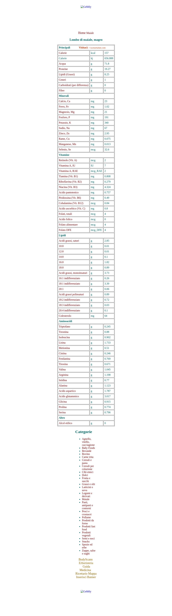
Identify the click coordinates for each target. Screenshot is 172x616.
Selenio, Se (65, 149)
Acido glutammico (69, 396)
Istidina (63, 380)
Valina (62, 369)
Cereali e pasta (87, 461)
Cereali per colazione (88, 467)
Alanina (63, 385)
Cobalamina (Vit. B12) (71, 203)
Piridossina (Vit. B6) (70, 197)
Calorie (63, 52)
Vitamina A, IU (67, 165)
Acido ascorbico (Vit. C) (72, 208)
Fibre (61, 90)
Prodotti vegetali (86, 534)
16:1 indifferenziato (69, 278)
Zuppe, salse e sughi (88, 552)
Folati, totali (65, 213)
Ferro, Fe (64, 106)
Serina (62, 412)
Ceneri (62, 79)
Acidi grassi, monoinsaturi (73, 272)
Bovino (86, 454)
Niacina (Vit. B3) (68, 187)
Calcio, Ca (64, 101)
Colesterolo (65, 315)
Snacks (86, 541)
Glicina (63, 401)
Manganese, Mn (67, 144)
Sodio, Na (64, 128)
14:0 (61, 256)
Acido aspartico (67, 390)
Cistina (62, 353)
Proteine (63, 69)
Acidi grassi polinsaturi (71, 294)
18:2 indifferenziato (69, 299)
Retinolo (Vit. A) (68, 160)
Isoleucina (64, 337)
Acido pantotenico (69, 192)
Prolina (63, 407)
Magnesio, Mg (66, 111)
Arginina (63, 374)
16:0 (61, 262)
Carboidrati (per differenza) (74, 85)
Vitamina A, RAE (68, 171)
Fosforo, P (64, 117)
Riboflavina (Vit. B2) (70, 181)
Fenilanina (64, 358)
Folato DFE (65, 230)
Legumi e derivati (87, 495)
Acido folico (65, 219)
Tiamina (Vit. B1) (68, 176)
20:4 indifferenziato (69, 310)
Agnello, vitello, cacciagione (88, 441)
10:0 (61, 246)
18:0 (61, 267)
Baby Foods (88, 447)
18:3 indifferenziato (69, 305)
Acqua (62, 63)
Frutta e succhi (86, 480)
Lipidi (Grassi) (67, 74)
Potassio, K (65, 122)
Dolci (85, 475)
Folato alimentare (68, 224)
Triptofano (64, 326)
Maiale (90, 33)
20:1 (61, 289)
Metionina (64, 348)
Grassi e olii (88, 484)
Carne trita (87, 457)
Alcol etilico (65, 423)
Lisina (62, 342)
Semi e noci (88, 538)
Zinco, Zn (64, 133)
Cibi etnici (87, 472)
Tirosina (63, 364)
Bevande (86, 451)
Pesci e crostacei (87, 513)
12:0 (61, 251)
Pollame (86, 517)
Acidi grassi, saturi (69, 240)
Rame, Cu (64, 138)
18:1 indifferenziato (69, 283)
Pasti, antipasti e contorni (87, 505)
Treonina (63, 331)
